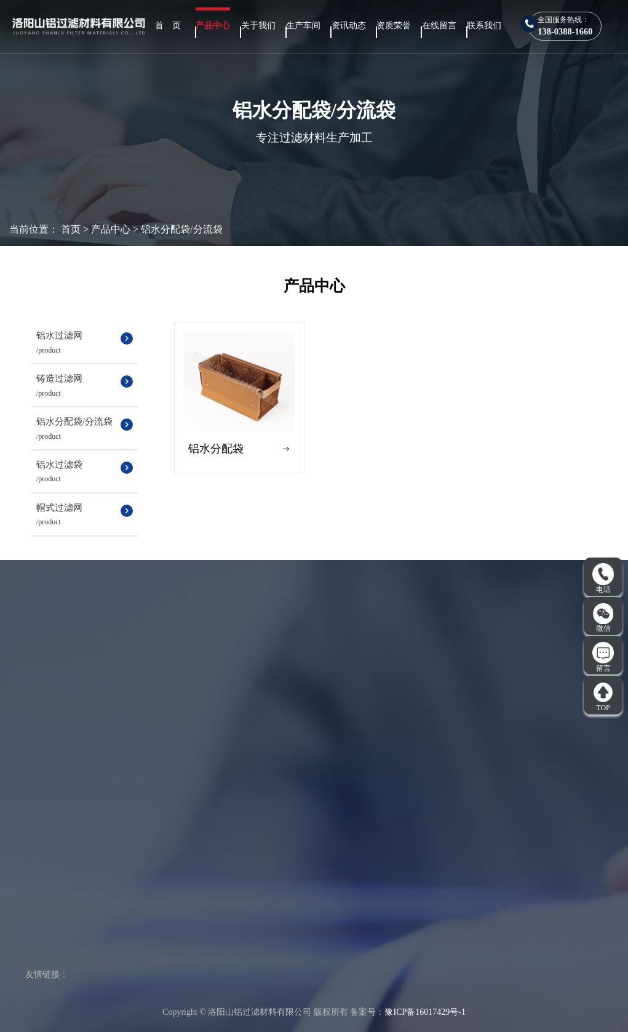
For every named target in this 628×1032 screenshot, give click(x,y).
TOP (603, 696)
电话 (603, 578)
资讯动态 (349, 25)
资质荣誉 (393, 25)
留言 (603, 657)
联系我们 (484, 25)
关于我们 (258, 25)
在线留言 (439, 25)
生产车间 (303, 25)
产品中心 (213, 25)
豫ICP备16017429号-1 (424, 1012)
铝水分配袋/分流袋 (181, 229)
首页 (71, 229)
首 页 (168, 25)
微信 (603, 618)
